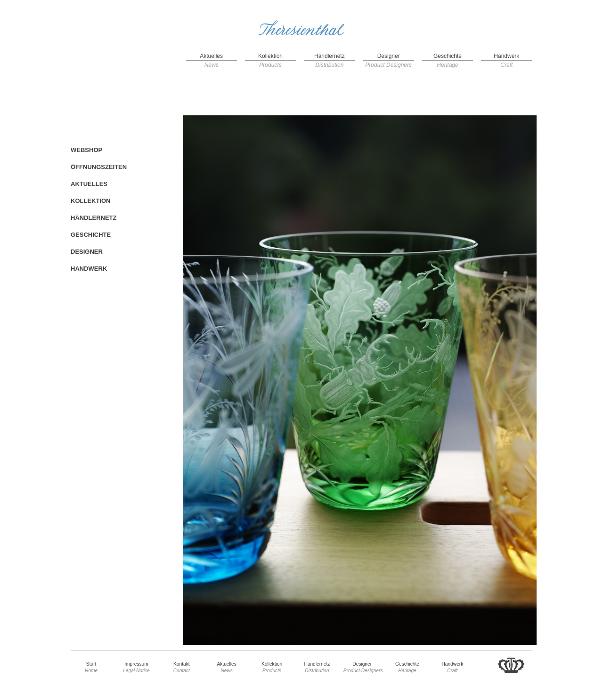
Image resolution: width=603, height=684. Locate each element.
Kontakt (181, 664)
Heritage (447, 65)
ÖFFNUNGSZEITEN (99, 166)
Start (91, 664)
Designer (388, 56)
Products (270, 65)
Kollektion (270, 56)
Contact (181, 670)
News (211, 65)
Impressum (136, 664)
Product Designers (388, 65)
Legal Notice (136, 670)
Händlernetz (329, 56)
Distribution (329, 65)
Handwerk (506, 56)
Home (91, 670)
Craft (506, 65)
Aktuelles (211, 56)
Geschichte (447, 56)
